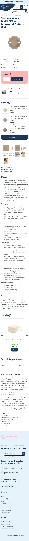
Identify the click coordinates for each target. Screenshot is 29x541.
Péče (14, 16)
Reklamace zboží (5, 512)
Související (10, 167)
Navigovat (21, 1)
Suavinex (15, 67)
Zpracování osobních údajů (8, 531)
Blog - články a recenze (7, 529)
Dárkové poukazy (6, 524)
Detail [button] (14, 349)
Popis (2, 167)
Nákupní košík (21, 7)
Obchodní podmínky (6, 501)
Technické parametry (8, 169)
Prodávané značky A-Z (7, 522)
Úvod (2, 16)
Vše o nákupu (5, 508)
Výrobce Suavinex (7, 171)
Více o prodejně (13, 95)
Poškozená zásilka (6, 510)
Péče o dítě (8, 16)
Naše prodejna (5, 499)
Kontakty (3, 496)
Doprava (3, 503)
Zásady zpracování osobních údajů (13, 456)
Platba (2, 506)
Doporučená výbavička (7, 526)
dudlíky (19, 16)
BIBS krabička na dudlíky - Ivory (14, 339)
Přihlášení (17, 7)
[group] (14, 335)
